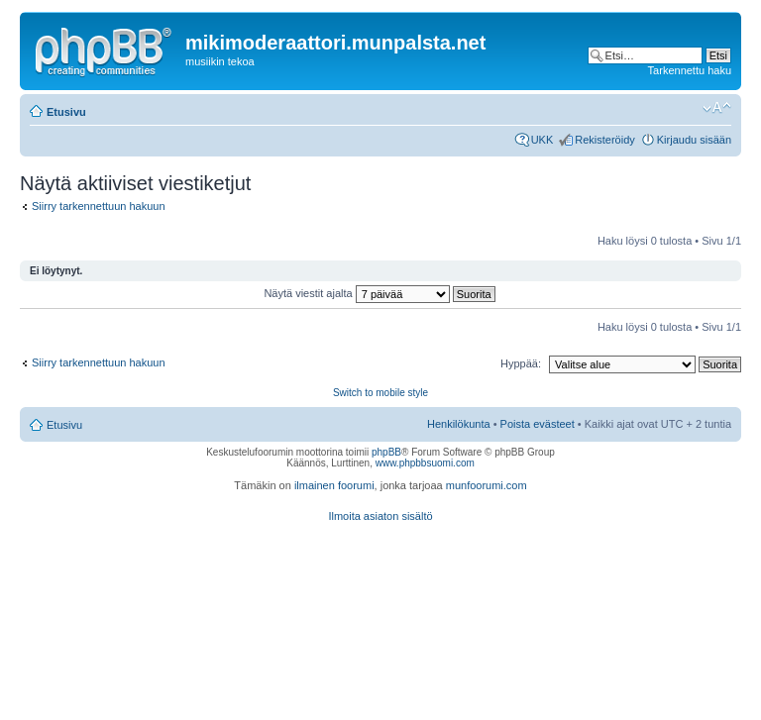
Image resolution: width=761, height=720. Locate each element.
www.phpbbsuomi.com (425, 463)
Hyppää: (520, 363)
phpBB (386, 452)
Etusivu (66, 112)
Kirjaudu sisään (694, 140)
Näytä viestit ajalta (379, 293)
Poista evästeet (537, 424)
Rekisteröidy (605, 140)
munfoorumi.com (486, 485)
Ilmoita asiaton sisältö (380, 516)
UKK (542, 140)
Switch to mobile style (380, 392)
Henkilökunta (458, 424)
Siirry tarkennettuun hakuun (98, 206)
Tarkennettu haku (689, 70)
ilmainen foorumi (334, 485)
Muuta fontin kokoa (717, 108)
